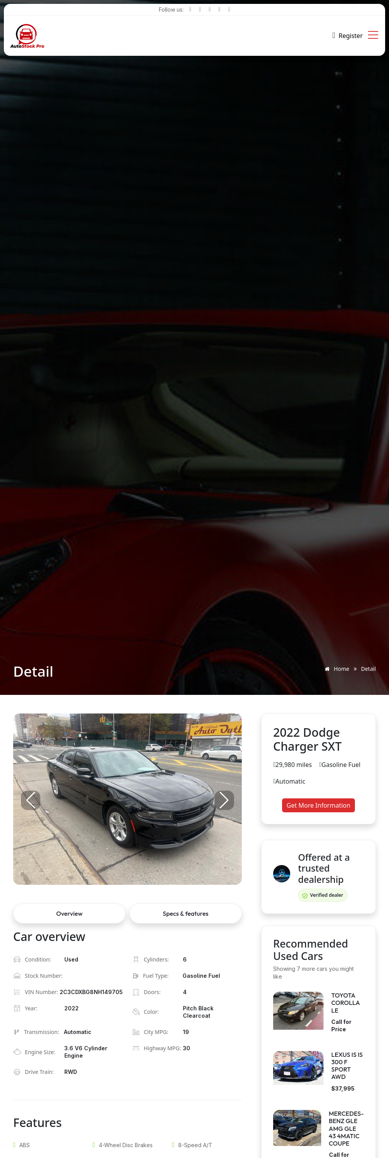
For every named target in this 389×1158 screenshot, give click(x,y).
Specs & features (185, 913)
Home (335, 668)
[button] (224, 800)
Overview (69, 913)
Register (351, 35)
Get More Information (319, 805)
